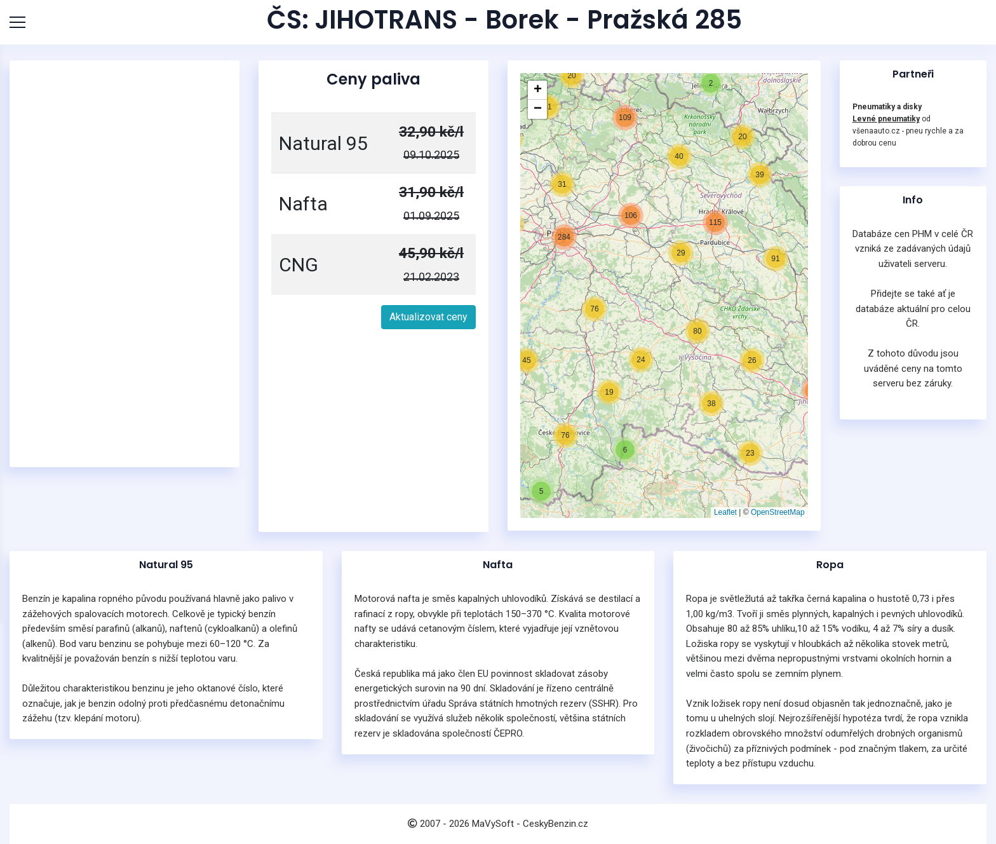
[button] (541, 491)
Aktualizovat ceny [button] (428, 317)
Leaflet (725, 512)
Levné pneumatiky (886, 118)
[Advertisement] (124, 263)
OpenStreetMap (778, 512)
